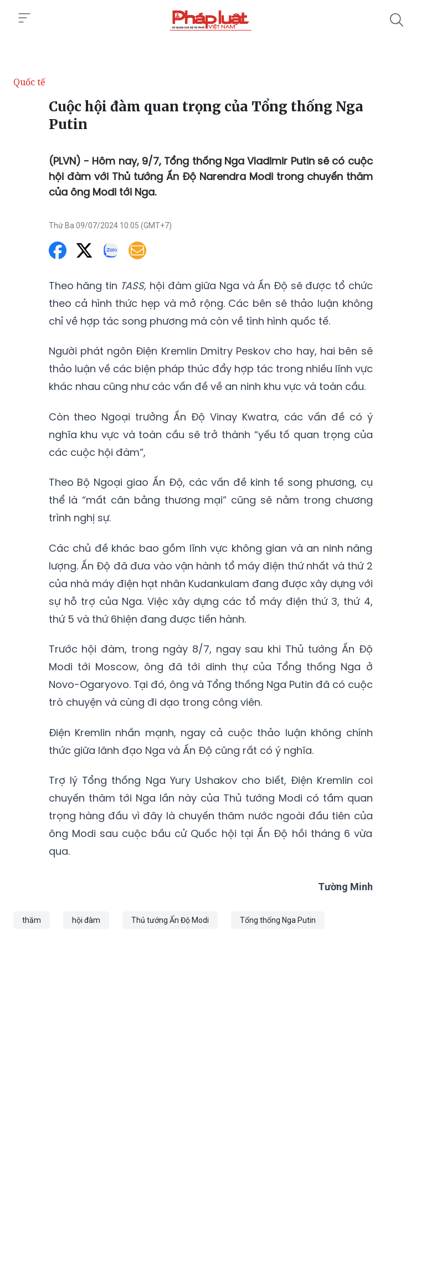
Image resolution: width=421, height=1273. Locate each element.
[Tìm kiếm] (396, 20)
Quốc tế (29, 82)
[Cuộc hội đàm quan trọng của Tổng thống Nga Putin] (210, 20)
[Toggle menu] (24, 18)
